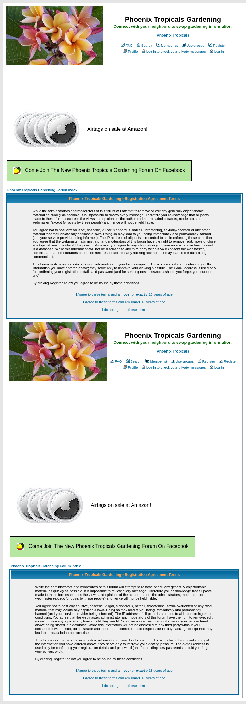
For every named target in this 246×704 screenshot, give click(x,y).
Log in (217, 51)
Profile (130, 51)
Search (144, 45)
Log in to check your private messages (174, 51)
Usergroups (193, 45)
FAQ (126, 45)
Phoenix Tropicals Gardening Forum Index (42, 190)
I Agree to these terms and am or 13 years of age (124, 294)
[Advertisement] (121, 84)
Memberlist (167, 45)
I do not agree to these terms (124, 310)
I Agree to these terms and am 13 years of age (124, 302)
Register (217, 45)
